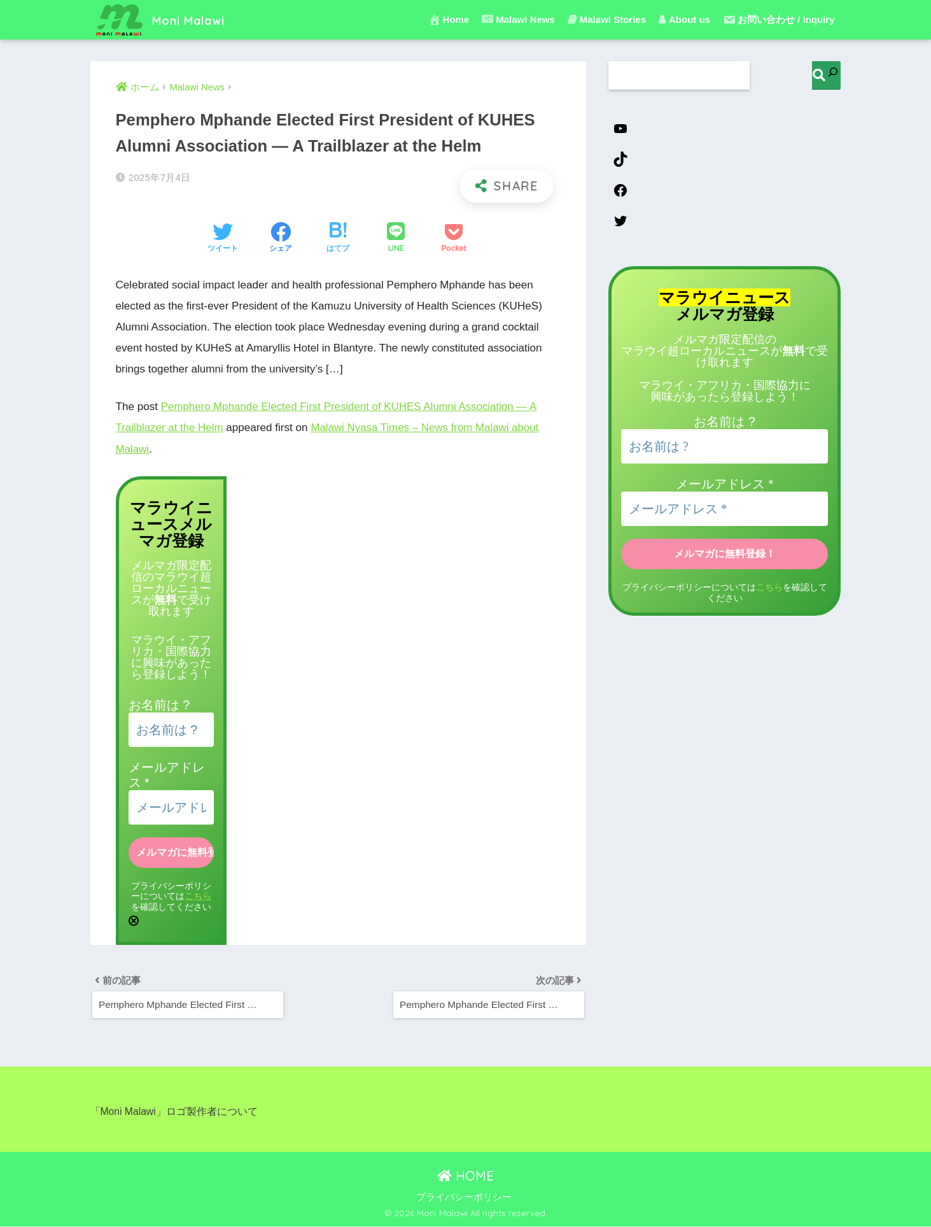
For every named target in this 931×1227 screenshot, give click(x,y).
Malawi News (518, 19)
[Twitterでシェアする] (222, 239)
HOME (465, 1176)
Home (449, 19)
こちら (198, 895)
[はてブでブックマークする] (337, 239)
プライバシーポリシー (464, 1198)
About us (684, 19)
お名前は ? (159, 704)
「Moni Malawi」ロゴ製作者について (174, 1112)
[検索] (826, 75)
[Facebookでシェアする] (280, 239)
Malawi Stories (607, 19)
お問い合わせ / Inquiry (779, 19)
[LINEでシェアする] (396, 238)
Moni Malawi (170, 19)
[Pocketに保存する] (453, 239)
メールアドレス (724, 485)
